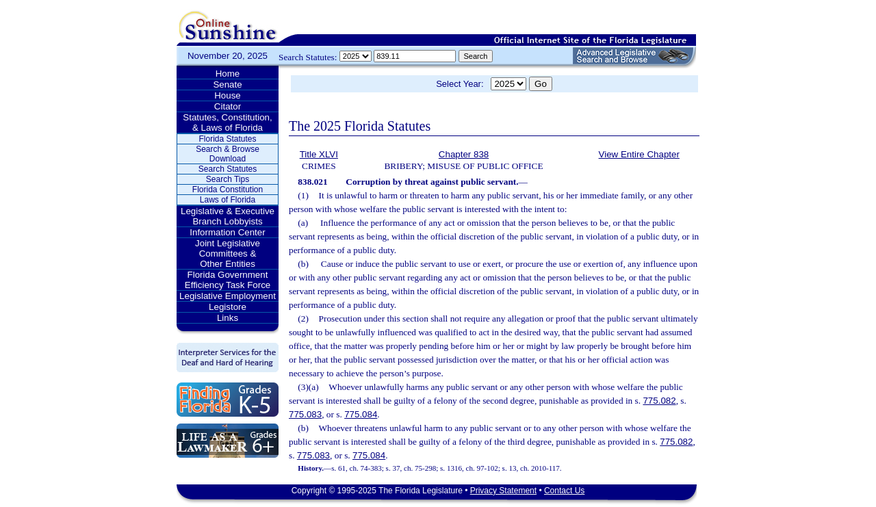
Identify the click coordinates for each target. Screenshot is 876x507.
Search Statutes (227, 169)
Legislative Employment (227, 296)
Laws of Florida (227, 200)
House (227, 95)
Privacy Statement (503, 490)
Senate (227, 84)
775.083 (305, 414)
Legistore (227, 307)
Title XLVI (319, 154)
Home (228, 73)
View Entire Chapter (639, 154)
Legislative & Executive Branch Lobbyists (227, 216)
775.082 (659, 400)
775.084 (360, 414)
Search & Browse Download (227, 154)
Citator (227, 106)
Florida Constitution (227, 189)
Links (227, 318)
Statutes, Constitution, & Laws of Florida (227, 122)
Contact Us (564, 490)
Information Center (227, 232)
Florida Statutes (227, 139)
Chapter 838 (464, 154)
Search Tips (227, 179)
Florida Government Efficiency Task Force (227, 280)
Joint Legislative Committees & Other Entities (227, 253)
